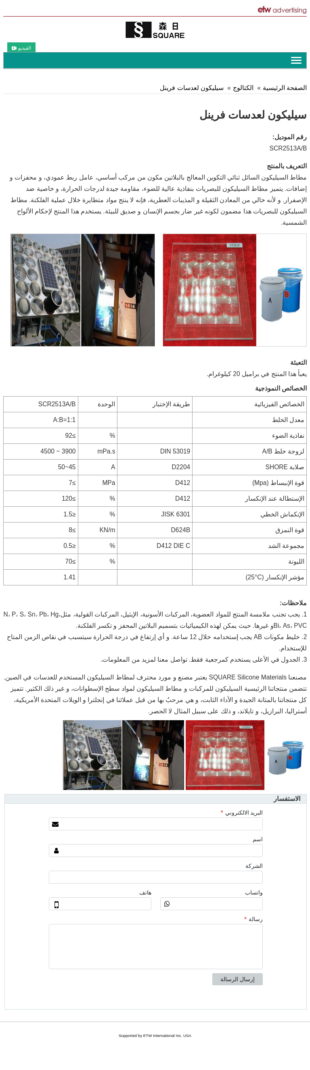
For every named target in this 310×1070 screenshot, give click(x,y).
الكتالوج (243, 87)
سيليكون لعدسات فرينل (192, 87)
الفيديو (21, 48)
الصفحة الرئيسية (285, 87)
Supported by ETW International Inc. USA (155, 1035)
